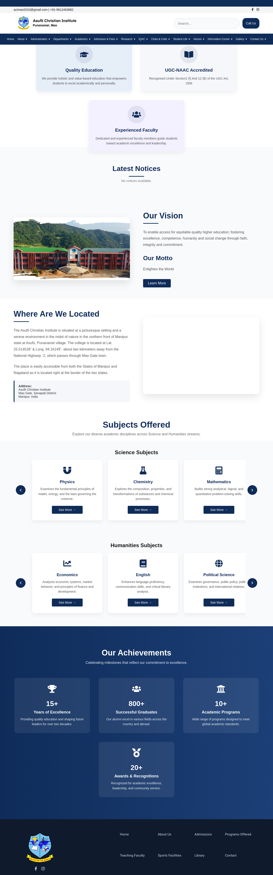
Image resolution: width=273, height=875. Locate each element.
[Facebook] (251, 10)
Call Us (251, 23)
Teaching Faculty (132, 810)
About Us (164, 789)
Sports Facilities (169, 810)
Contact (231, 810)
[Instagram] (256, 10)
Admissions (203, 789)
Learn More (157, 228)
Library (199, 810)
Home (10, 39)
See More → (67, 454)
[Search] (207, 23)
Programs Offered (238, 789)
